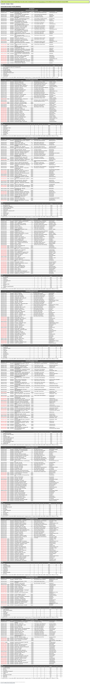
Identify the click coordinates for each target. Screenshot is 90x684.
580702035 (12, 186)
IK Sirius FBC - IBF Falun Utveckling (20, 94)
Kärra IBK (4, 508)
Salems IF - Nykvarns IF (18, 339)
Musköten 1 (51, 19)
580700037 (12, 55)
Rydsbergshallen (51, 458)
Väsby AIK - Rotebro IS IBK (19, 142)
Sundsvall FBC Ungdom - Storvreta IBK (21, 121)
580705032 (12, 410)
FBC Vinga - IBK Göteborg (19, 532)
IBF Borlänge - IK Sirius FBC (19, 96)
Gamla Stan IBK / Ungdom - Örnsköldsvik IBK (22, 55)
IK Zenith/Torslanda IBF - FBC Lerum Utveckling (22, 471)
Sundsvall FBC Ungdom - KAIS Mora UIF (21, 85)
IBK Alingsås (5, 509)
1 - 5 (31, 303)
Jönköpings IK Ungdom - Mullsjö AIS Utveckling (22, 529)
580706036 (12, 493)
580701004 (12, 85)
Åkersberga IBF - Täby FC (19, 234)
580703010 (12, 232)
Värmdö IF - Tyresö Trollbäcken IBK (20, 237)
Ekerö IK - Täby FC (18, 268)
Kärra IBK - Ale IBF (17, 459)
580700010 (12, 22)
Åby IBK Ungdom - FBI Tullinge (19, 328)
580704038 (12, 336)
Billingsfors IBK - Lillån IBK (19, 392)
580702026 (12, 174)
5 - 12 (32, 143)
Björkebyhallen (51, 155)
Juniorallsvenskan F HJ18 (32, 360)
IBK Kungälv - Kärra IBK (18, 462)
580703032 (12, 257)
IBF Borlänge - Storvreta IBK (19, 88)
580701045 (12, 120)
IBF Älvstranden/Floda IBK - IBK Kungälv (21, 499)
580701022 (12, 102)
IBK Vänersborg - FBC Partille (19, 500)
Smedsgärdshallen (52, 142)
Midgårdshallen (51, 15)
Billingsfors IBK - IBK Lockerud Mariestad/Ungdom (22, 415)
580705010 (12, 374)
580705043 (12, 428)
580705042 (12, 422)
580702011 (12, 155)
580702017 (12, 164)
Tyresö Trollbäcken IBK (6, 280)
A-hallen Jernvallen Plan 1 (53, 86)
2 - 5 (32, 468)
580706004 (12, 451)
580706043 (12, 500)
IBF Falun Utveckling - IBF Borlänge (20, 84)
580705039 (12, 421)
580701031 (12, 112)
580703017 (12, 242)
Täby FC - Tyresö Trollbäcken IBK (20, 266)
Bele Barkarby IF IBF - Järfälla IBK (20, 146)
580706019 (12, 469)
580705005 (12, 369)
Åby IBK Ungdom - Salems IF (19, 317)
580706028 (12, 481)
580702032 (12, 184)
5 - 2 (32, 375)
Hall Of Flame (51, 532)
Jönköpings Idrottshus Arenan (54, 527)
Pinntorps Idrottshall (52, 525)
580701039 (12, 115)
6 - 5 (32, 86)
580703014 (12, 233)
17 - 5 (32, 457)
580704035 (12, 329)
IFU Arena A (51, 87)
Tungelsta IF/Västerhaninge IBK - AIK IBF (21, 253)
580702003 (12, 144)
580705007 (12, 375)
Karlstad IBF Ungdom (6, 436)
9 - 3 (32, 85)
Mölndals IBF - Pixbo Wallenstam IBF (20, 524)
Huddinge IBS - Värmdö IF (19, 254)
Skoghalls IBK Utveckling (7, 433)
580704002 (12, 293)
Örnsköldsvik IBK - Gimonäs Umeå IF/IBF (21, 22)
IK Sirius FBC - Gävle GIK (19, 87)
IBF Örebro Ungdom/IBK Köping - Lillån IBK (21, 365)
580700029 (12, 44)
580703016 (12, 241)
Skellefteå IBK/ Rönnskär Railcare (8, 72)
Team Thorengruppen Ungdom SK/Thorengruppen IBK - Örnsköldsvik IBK (21, 29)
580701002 (12, 84)
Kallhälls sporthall (52, 170)
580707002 (12, 524)
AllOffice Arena (51, 372)
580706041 (12, 496)
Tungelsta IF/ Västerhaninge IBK (8, 286)
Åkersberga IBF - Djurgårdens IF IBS (20, 224)
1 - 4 (32, 528)
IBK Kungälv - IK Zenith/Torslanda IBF (20, 481)
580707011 (12, 529)
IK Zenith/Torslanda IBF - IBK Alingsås (21, 484)
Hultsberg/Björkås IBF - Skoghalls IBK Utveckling (22, 369)
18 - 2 (32, 146)
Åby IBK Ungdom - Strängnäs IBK (20, 311)
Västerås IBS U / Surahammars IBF (8, 210)
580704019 (12, 311)
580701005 (12, 83)
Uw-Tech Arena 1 (52, 105)
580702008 (12, 149)
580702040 (12, 193)
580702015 (12, 154)
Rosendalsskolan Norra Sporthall (54, 166)
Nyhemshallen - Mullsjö (53, 520)
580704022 (12, 317)
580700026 (12, 42)
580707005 (12, 525)
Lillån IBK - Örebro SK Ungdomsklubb (20, 379)
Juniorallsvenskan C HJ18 (32, 138)
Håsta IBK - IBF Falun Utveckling (20, 114)
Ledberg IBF (5, 350)
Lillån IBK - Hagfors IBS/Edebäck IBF (20, 416)
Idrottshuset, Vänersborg (53, 451)
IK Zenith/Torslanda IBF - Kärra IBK (20, 497)
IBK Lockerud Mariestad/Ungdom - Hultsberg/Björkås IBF (20, 429)
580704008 (12, 302)
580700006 (12, 19)
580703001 (12, 222)
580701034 (12, 111)
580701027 (12, 105)
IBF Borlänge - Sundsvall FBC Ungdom (21, 103)
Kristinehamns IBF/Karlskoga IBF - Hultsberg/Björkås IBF (20, 376)
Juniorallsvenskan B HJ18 (32, 79)
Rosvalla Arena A (51, 295)
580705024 (12, 399)
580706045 (12, 498)
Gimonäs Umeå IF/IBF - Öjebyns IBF (20, 32)
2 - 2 (32, 234)
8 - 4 (32, 104)
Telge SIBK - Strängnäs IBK (19, 301)
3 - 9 (32, 25)
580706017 (12, 467)
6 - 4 (32, 155)
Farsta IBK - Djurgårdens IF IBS (19, 265)
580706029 (12, 479)
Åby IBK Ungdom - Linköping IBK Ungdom (21, 303)
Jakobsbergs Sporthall (52, 146)
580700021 (12, 35)
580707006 (12, 526)
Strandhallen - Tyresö (52, 223)
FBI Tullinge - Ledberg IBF (19, 340)
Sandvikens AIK (5, 131)
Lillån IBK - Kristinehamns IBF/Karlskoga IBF (21, 400)
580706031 (12, 484)
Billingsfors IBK (5, 443)
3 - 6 (32, 83)
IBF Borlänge (5, 132)
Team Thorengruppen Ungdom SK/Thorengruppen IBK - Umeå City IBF (21, 21)
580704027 (12, 321)
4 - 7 (32, 162)
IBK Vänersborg (5, 512)
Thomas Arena (51, 296)
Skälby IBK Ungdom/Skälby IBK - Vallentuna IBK (22, 159)
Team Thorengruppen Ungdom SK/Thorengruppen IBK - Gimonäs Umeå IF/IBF (22, 52)
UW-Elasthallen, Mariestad (53, 363)
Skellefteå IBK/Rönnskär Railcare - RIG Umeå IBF (22, 49)
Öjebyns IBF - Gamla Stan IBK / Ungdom (21, 25)
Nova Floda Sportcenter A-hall (53, 460)
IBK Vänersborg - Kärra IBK (19, 451)
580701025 (12, 101)
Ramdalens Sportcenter (52, 330)
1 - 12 (32, 366)
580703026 (12, 252)
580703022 (12, 244)
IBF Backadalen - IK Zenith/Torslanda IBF (21, 450)
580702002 (12, 143)
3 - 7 (32, 15)
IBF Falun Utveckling (6, 130)
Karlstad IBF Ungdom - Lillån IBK (20, 424)
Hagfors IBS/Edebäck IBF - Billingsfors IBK (21, 427)
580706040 (12, 491)
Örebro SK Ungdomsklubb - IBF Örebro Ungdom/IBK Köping (21, 371)
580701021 (12, 103)
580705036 (12, 419)
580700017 (12, 32)
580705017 (12, 392)
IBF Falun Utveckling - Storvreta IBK (20, 105)
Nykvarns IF (5, 356)
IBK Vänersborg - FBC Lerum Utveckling (21, 483)
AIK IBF (4, 287)
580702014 (12, 157)
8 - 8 (32, 463)
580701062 (12, 97)
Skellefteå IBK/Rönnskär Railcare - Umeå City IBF (22, 59)
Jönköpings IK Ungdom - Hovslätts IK (20, 523)
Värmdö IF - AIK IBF (18, 264)
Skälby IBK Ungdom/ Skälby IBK (8, 207)
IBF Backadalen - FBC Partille (19, 480)
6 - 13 (32, 167)
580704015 (12, 305)
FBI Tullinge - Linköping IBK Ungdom (20, 322)
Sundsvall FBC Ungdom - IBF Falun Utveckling (22, 110)
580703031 (12, 256)
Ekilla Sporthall (51, 149)
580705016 (12, 387)
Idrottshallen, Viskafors (52, 528)
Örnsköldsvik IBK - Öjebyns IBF (19, 48)
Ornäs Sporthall (51, 88)
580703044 (12, 272)
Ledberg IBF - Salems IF (18, 337)
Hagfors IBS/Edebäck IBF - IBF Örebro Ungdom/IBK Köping (21, 390)
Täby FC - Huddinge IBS (18, 222)
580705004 (12, 363)
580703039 (12, 267)
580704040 (12, 337)
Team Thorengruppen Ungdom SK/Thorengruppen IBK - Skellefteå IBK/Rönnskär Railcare (22, 36)
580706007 (12, 456)
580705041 (12, 425)
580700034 (12, 48)
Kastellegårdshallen (52, 457)
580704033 (12, 328)
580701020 (12, 96)
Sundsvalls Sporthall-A (52, 85)
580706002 (12, 450)
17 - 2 (32, 29)
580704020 (12, 312)
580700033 (12, 50)
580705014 (12, 379)
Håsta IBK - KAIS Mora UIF (19, 92)
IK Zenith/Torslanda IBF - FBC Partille (20, 456)
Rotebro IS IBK (5, 214)
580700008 (12, 18)
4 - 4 (32, 84)
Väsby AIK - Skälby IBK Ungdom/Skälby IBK (21, 162)
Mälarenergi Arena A (52, 140)
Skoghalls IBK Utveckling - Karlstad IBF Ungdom (22, 395)
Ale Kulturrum (51, 452)
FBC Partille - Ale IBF (18, 489)
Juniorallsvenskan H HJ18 (32, 518)
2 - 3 (32, 22)
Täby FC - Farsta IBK (18, 255)
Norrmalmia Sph (51, 18)
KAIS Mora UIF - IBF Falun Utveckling (20, 102)
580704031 (12, 327)
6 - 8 (32, 365)
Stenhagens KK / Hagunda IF (7, 206)
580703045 (12, 268)
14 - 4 (32, 31)
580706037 (12, 492)
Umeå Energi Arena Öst (53, 29)
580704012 (12, 304)
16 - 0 (32, 235)
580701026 (12, 106)
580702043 (12, 199)
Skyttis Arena (51, 22)
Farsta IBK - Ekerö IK (18, 244)
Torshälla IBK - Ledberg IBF (19, 331)
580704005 (12, 296)
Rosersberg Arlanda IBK (7, 208)
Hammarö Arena (52, 374)
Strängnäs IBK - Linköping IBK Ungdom (21, 329)
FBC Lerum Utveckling (6, 504)
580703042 (12, 269)
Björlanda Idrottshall (52, 456)
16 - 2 (32, 459)
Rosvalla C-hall (51, 310)
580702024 (12, 167)
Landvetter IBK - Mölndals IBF (19, 525)
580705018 (12, 389)
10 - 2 (32, 142)
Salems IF (4, 349)
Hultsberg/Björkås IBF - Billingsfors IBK (21, 382)
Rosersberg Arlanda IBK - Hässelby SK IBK (21, 193)
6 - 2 (32, 106)
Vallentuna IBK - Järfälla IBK (19, 166)
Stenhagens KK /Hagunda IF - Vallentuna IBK (22, 191)
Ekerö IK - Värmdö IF (18, 243)
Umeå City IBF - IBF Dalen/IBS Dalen (20, 56)
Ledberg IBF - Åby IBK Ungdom (19, 309)
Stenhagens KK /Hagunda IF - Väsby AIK (21, 158)
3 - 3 (32, 16)
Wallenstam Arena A (52, 526)
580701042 (12, 119)
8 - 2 (32, 105)
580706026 (12, 483)
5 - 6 (31, 311)
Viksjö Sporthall (51, 150)
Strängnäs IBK (5, 347)
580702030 (12, 176)
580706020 (12, 471)
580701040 (12, 114)
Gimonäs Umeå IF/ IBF (6, 70)
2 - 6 (32, 14)
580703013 (12, 237)
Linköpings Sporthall (52, 318)
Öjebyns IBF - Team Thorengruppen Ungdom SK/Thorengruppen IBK (22, 46)
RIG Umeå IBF (5, 68)
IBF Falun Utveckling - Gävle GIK (20, 120)
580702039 (12, 188)
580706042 (12, 497)
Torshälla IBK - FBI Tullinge (19, 320)
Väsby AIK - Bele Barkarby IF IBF (20, 199)
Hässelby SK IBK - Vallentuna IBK (20, 143)
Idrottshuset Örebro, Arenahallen (54, 379)
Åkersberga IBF (5, 277)
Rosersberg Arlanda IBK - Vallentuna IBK (21, 180)
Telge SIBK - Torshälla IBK (19, 312)
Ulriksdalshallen (51, 245)
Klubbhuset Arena (52, 398)
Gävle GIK (4, 126)
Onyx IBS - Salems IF (18, 330)
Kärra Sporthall (51, 459)
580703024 (12, 246)
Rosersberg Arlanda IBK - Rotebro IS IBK (21, 157)
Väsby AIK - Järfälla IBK (18, 174)
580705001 (12, 366)
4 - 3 (32, 12)
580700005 (12, 15)
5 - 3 (32, 387)
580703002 (12, 225)
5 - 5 (32, 96)
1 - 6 (31, 301)
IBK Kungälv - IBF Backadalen (19, 491)
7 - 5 (32, 449)
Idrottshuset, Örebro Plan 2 (53, 365)
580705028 (12, 400)
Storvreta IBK (5, 125)
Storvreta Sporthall (52, 83)
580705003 (12, 365)
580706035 (12, 489)
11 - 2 (32, 458)
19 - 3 (32, 462)
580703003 (12, 221)
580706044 (12, 499)
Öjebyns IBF (5, 73)
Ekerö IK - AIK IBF (17, 225)
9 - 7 (32, 101)
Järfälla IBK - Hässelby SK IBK (19, 154)
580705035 (12, 412)
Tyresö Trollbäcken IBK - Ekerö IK (20, 257)
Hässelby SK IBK (6, 213)
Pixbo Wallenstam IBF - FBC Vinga (20, 526)
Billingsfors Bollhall (52, 366)
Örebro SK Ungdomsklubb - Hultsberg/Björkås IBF (22, 391)
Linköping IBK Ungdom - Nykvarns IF (20, 318)
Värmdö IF (5, 278)
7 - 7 (32, 19)
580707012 (12, 533)
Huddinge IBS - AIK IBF (18, 235)
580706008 (12, 457)
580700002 (12, 12)
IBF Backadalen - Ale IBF (18, 468)
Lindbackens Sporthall (52, 111)
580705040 (12, 416)
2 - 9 (32, 94)
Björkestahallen (51, 294)
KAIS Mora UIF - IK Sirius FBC (19, 113)
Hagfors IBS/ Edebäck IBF (7, 440)
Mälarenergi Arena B (52, 164)
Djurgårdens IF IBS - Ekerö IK (19, 236)
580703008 (12, 229)
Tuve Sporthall (51, 450)
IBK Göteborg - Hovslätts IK (19, 534)
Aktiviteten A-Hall (52, 524)
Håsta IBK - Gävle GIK (18, 97)
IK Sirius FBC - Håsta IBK (19, 111)
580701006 (12, 86)
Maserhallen (51, 96)
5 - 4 (32, 241)
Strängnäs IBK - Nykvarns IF (19, 308)
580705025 (12, 395)
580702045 (12, 196)
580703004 (12, 223)
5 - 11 (32, 452)
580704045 (12, 339)
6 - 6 (32, 236)
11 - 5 (32, 32)
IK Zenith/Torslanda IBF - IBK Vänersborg (21, 472)
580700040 (12, 57)
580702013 (12, 158)
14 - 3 (31, 308)
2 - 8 (32, 233)
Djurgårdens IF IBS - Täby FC (19, 232)
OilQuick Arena (51, 92)
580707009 (12, 532)
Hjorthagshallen (51, 232)
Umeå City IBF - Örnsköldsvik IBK (20, 15)
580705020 (12, 385)
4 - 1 (31, 293)
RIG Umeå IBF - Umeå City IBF (19, 41)
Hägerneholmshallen (52, 222)
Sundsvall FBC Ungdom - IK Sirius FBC (21, 106)
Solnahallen (51, 256)
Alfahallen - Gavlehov (52, 97)
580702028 (12, 180)
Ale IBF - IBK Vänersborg (18, 463)
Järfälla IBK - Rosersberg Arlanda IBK (20, 181)
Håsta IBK (4, 134)
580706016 (12, 470)
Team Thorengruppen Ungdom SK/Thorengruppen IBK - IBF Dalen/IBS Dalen (22, 24)
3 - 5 (32, 140)
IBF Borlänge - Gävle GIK (18, 112)
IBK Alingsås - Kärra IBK (18, 479)
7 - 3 (32, 225)
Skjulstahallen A (51, 305)
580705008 (12, 373)
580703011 (12, 234)
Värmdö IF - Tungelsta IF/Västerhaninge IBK (21, 221)
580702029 (12, 178)
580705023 (12, 398)
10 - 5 (32, 379)
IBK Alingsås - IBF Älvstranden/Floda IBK (21, 449)
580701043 (12, 121)
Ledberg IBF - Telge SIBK (18, 326)
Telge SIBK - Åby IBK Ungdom (19, 338)
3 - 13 (32, 163)
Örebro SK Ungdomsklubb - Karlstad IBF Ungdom (22, 409)
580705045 (12, 427)
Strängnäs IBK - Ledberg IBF (19, 319)
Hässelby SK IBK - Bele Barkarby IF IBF (21, 175)
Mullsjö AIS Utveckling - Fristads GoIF (20, 520)
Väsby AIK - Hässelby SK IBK (19, 184)
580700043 (12, 59)
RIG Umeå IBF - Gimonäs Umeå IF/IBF (21, 58)
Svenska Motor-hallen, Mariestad (54, 387)
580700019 (12, 31)
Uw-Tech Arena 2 (52, 84)
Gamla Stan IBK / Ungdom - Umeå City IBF (21, 31)
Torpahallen (51, 534)
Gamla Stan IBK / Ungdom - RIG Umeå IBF (21, 40)
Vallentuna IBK (5, 209)
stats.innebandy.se (42, 1)
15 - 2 (32, 41)
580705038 (12, 415)
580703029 (12, 255)
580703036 (12, 264)
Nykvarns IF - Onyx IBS (18, 336)
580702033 (12, 185)
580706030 (12, 482)
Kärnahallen (50, 302)
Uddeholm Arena (52, 367)
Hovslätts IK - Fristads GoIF (19, 533)
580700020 (12, 29)
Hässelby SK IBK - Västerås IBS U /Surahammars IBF (20, 196)
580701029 (12, 104)
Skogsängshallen (51, 293)
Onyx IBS (4, 351)
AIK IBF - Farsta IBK (18, 269)
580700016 (12, 33)
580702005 (12, 146)
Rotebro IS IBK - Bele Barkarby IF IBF (20, 160)
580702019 (12, 160)
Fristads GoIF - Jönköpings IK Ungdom (21, 528)
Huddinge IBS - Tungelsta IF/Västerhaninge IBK (22, 272)
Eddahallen (51, 16)
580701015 (12, 94)
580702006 (12, 147)
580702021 (12, 169)
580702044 (12, 200)
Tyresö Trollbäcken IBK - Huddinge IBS (21, 241)
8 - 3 (32, 372)
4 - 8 (32, 154)
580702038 (12, 192)
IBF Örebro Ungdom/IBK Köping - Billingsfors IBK (22, 399)
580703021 (12, 245)
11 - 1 (32, 93)
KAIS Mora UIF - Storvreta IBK (19, 95)
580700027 (12, 41)
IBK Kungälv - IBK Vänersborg (19, 457)
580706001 (12, 449)
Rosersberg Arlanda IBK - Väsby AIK (20, 149)
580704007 (12, 301)
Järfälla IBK (5, 215)
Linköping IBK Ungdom (6, 348)
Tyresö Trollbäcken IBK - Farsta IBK (20, 223)
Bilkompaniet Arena (52, 95)
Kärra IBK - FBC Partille (18, 469)
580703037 (12, 265)
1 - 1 (32, 382)
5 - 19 (32, 370)
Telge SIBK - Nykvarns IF (18, 327)
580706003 (12, 452)
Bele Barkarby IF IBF (6, 205)
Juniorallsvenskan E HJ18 (32, 291)
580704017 (12, 313)
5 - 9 (32, 88)
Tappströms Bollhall (52, 225)
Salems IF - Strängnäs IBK (19, 321)
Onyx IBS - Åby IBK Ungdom (19, 295)
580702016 (12, 162)
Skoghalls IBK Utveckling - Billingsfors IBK (21, 374)
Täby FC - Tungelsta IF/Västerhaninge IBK (21, 242)
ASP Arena (51, 369)
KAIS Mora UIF (5, 133)
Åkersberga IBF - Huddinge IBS (19, 267)
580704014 (12, 309)
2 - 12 (32, 97)
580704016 (12, 310)
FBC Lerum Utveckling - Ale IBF (19, 496)
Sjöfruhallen (51, 14)
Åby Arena (50, 303)
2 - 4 (32, 229)
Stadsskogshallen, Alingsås (53, 449)
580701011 (12, 93)
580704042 (12, 338)
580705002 (12, 367)
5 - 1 (32, 144)
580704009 (12, 303)
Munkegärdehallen (52, 491)
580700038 (12, 53)
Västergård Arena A (52, 301)
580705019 (12, 391)
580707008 (12, 528)
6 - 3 (32, 373)
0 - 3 (31, 312)
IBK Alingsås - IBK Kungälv (19, 467)
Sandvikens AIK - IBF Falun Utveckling (21, 86)
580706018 (12, 468)
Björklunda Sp (51, 46)
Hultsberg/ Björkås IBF (6, 442)
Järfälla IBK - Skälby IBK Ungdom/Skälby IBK (22, 170)
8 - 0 (31, 296)
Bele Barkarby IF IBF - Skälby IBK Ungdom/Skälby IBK (20, 189)
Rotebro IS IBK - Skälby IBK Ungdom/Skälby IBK (22, 185)
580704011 (12, 308)
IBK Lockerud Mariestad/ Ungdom (8, 441)
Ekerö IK (4, 285)
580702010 (12, 150)
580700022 (12, 40)
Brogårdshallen (51, 375)
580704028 (12, 326)
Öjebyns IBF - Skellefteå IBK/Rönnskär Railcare (22, 18)
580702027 (12, 175)
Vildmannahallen (52, 56)
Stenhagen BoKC (51, 144)
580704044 (12, 340)
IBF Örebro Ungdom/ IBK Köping (8, 434)
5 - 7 (32, 389)
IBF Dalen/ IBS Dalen (6, 69)
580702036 (12, 191)
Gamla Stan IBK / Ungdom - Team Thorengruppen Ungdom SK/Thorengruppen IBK (22, 61)
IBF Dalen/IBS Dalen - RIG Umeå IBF (20, 19)
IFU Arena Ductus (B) (52, 101)
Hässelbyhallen (51, 143)
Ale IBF (4, 511)
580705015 (12, 377)
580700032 (12, 49)
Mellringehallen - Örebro (53, 370)
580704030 (12, 322)
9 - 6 (32, 460)
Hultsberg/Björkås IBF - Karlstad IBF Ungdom (22, 421)
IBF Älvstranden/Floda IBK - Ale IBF (20, 482)
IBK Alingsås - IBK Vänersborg (19, 490)
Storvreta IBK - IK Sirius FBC (19, 83)
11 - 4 (31, 302)
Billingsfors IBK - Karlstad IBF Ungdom (21, 366)
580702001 (12, 140)
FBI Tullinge (5, 357)
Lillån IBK (4, 435)
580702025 (12, 170)
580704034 (12, 331)
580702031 (12, 182)
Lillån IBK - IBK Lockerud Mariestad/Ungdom (21, 373)
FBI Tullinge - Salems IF (18, 300)
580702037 (12, 190)
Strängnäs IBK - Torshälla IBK (19, 296)
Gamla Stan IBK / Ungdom (7, 71)
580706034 (12, 488)
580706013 (12, 463)
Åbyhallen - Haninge (52, 229)
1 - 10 (31, 304)
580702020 (12, 166)
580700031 (12, 51)
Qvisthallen (51, 489)
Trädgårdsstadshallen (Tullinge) (54, 300)
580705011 (12, 382)
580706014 (12, 462)
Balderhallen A (51, 31)
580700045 (12, 58)
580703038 (12, 266)
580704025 (12, 320)
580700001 (12, 14)
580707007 (12, 527)
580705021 (12, 396)
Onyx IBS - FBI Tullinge (18, 310)
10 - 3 (32, 391)
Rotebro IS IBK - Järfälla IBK (19, 190)
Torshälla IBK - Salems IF (18, 305)
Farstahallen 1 (51, 244)
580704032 (12, 330)
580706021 (12, 472)
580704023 (12, 319)
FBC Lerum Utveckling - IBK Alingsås (20, 458)
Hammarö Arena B (52, 425)
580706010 (12, 458)
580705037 (12, 417)
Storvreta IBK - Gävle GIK (19, 93)
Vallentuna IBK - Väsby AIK (19, 169)
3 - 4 (32, 33)
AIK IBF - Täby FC (17, 256)
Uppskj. (32, 40)
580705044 (12, 424)
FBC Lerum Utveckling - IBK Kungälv (20, 488)
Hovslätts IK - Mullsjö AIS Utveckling (20, 527)
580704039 (12, 335)
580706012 (12, 460)
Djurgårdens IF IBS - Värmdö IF (19, 273)
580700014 (12, 25)
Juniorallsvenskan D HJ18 (32, 218)
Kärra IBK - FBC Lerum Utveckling (20, 492)
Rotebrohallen (51, 160)
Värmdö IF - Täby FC (18, 246)
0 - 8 (32, 150)
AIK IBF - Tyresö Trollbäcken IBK (20, 245)
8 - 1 (32, 35)
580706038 (12, 490)
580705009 (12, 370)
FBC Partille (5, 513)
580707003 (12, 523)
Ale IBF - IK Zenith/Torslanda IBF (20, 493)
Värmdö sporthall (51, 221)
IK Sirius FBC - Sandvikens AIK (19, 101)
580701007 (12, 88)
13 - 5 (32, 147)
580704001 (12, 294)
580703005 (12, 224)
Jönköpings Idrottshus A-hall (53, 523)
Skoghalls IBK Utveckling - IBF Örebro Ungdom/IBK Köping (21, 426)
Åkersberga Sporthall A (52, 224)
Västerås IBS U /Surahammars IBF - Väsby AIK (22, 192)
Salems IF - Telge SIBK (18, 293)
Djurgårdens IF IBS (6, 284)
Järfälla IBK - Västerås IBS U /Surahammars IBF (22, 150)
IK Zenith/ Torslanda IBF (7, 510)
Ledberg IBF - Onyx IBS (18, 302)
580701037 (12, 113)
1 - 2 (32, 450)
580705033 (12, 409)
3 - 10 (32, 222)
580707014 (12, 534)
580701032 (12, 110)
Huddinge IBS (5, 279)
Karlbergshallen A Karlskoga (53, 385)
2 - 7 (32, 18)
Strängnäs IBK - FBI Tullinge (19, 335)
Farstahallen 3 (51, 265)
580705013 (12, 383)
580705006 (12, 372)
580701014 (12, 92)
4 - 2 (32, 42)
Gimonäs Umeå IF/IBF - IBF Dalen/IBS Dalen (22, 14)
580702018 (12, 163)
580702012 (12, 159)
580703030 (12, 254)
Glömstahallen (51, 235)
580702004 (12, 142)
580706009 (12, 459)
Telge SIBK (5, 355)
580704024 (12, 318)
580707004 (12, 520)
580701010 (12, 87)
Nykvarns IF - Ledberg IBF (19, 313)
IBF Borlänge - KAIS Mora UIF (19, 119)
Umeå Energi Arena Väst (53, 12)
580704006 (12, 300)
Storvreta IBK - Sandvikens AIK (19, 115)
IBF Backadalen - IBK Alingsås (19, 498)
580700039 (12, 56)
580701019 (12, 95)
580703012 (12, 235)
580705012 (12, 380)
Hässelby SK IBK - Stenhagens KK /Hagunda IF (22, 163)
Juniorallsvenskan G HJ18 (32, 447)
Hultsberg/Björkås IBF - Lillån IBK (20, 398)
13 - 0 (32, 374)
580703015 (12, 236)
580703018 (12, 243)
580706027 (12, 480)
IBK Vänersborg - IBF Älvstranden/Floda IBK (21, 470)
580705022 (12, 393)
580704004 (12, 295)
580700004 (12, 16)
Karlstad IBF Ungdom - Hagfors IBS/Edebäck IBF (22, 372)
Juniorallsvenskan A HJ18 (32, 10)
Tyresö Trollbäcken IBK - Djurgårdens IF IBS (21, 252)
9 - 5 (32, 221)
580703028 (12, 253)
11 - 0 (31, 294)
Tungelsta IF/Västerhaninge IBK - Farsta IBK (21, 233)
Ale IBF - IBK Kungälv (18, 452)
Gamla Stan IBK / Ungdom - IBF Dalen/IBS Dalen (22, 50)
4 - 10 (32, 160)
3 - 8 (32, 532)
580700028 (12, 46)
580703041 (12, 273)
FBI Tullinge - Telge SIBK (18, 304)
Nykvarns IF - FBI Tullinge (19, 294)
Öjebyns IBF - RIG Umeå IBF (19, 57)
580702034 (12, 181)
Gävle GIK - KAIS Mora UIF (19, 104)
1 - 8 (31, 313)
